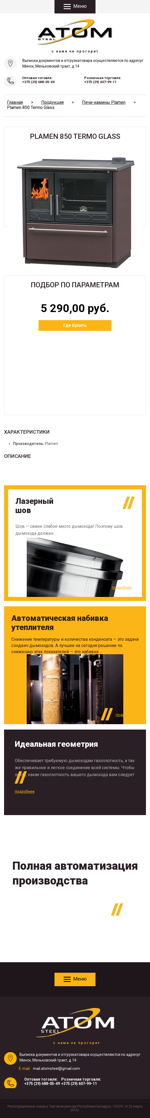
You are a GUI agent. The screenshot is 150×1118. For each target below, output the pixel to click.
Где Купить (75, 325)
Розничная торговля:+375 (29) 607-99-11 (102, 80)
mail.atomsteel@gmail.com (56, 1068)
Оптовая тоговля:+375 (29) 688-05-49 (38, 80)
